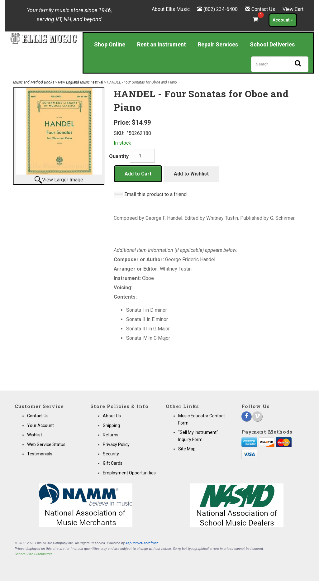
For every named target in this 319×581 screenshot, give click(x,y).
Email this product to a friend (155, 194)
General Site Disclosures (34, 554)
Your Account (40, 425)
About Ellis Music (171, 9)
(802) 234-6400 (220, 9)
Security (111, 453)
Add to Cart (138, 174)
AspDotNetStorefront (142, 543)
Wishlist (34, 434)
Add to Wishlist (191, 174)
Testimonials (39, 453)
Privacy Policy (116, 444)
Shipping (111, 425)
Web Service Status (46, 444)
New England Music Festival (80, 82)
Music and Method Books (33, 82)
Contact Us (263, 9)
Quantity (119, 156)
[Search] (279, 64)
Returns (110, 434)
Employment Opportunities (129, 472)
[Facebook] (246, 416)
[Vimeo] (257, 416)
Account (283, 19)
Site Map (187, 448)
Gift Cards (112, 463)
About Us (112, 415)
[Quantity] (142, 156)
